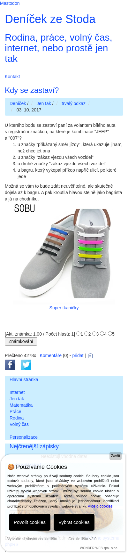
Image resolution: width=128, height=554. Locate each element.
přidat (77, 355)
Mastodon (9, 3)
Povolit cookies (30, 522)
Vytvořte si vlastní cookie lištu (32, 539)
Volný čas (19, 424)
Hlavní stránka (24, 379)
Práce (15, 411)
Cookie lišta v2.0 (82, 539)
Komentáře (50, 355)
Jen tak (17, 398)
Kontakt (12, 76)
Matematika (21, 405)
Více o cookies (100, 506)
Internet (17, 392)
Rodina (17, 417)
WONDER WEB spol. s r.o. (99, 548)
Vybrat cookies (74, 522)
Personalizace (24, 437)
